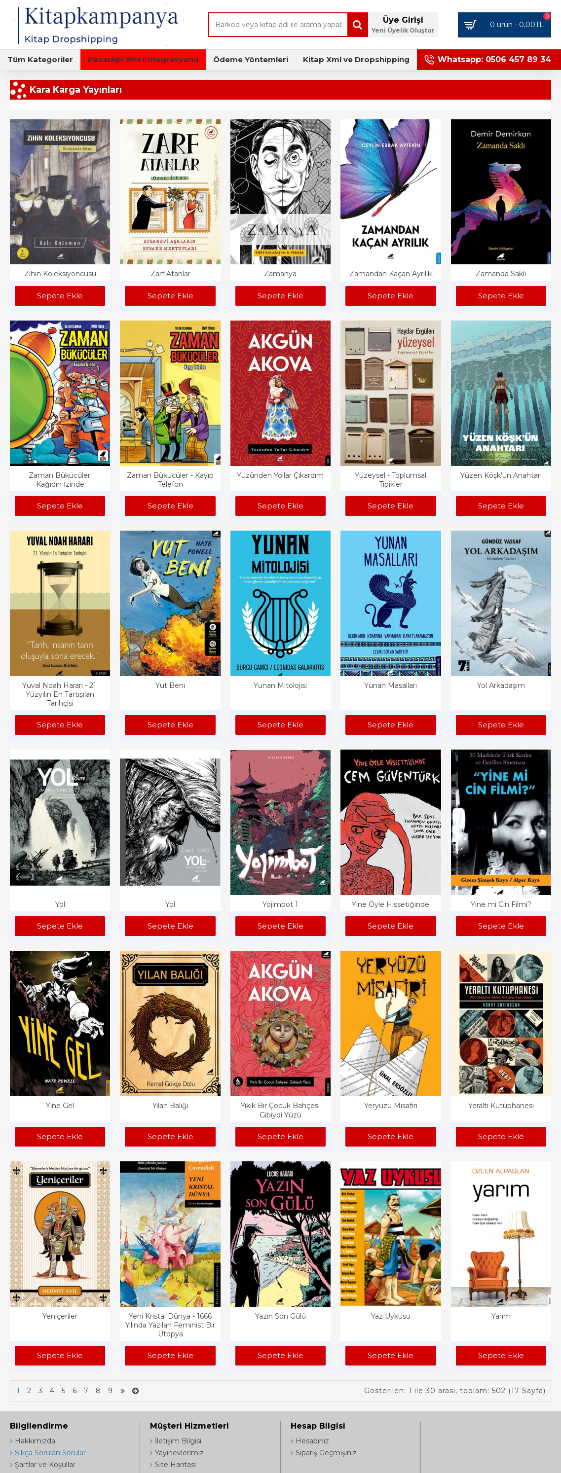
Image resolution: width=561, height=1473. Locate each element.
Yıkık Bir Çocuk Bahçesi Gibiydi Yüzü (280, 1110)
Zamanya (280, 273)
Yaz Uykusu (391, 1316)
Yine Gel (60, 1105)
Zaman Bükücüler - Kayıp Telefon (170, 480)
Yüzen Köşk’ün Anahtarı (501, 475)
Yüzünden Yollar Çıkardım (280, 475)
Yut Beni (170, 685)
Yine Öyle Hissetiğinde (390, 904)
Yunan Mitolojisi (280, 685)
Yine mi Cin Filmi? (501, 904)
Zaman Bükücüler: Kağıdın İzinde (60, 480)
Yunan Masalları (390, 685)
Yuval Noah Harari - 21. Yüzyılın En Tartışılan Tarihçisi (60, 694)
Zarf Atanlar (170, 273)
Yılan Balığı (170, 1105)
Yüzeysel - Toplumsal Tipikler (390, 480)
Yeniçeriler (59, 1316)
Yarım (501, 1316)
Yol (60, 904)
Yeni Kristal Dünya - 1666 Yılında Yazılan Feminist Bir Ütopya (170, 1325)
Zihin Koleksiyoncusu (60, 273)
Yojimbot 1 (280, 904)
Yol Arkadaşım (501, 685)
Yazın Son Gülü (280, 1316)
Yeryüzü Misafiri (390, 1105)
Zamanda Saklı (501, 273)
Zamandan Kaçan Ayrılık (390, 273)
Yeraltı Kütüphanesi (501, 1105)
